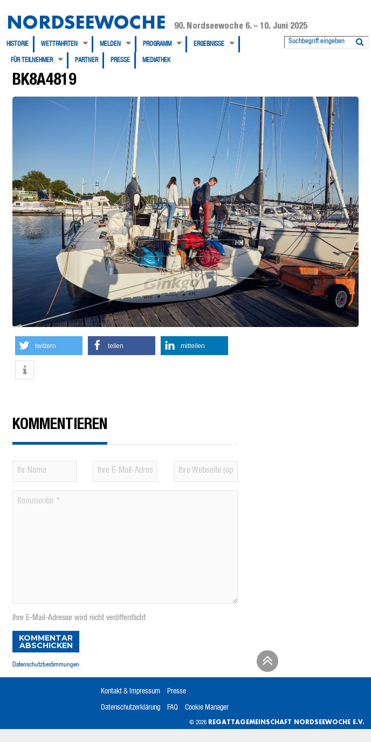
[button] (49, 345)
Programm (157, 44)
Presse (120, 60)
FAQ (172, 708)
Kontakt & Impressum (130, 692)
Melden (110, 44)
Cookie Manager (207, 708)
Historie (17, 44)
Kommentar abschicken (46, 641)
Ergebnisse (209, 44)
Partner (86, 60)
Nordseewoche (86, 22)
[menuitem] (20, 44)
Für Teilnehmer (32, 60)
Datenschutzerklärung (130, 708)
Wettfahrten (59, 44)
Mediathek (156, 60)
